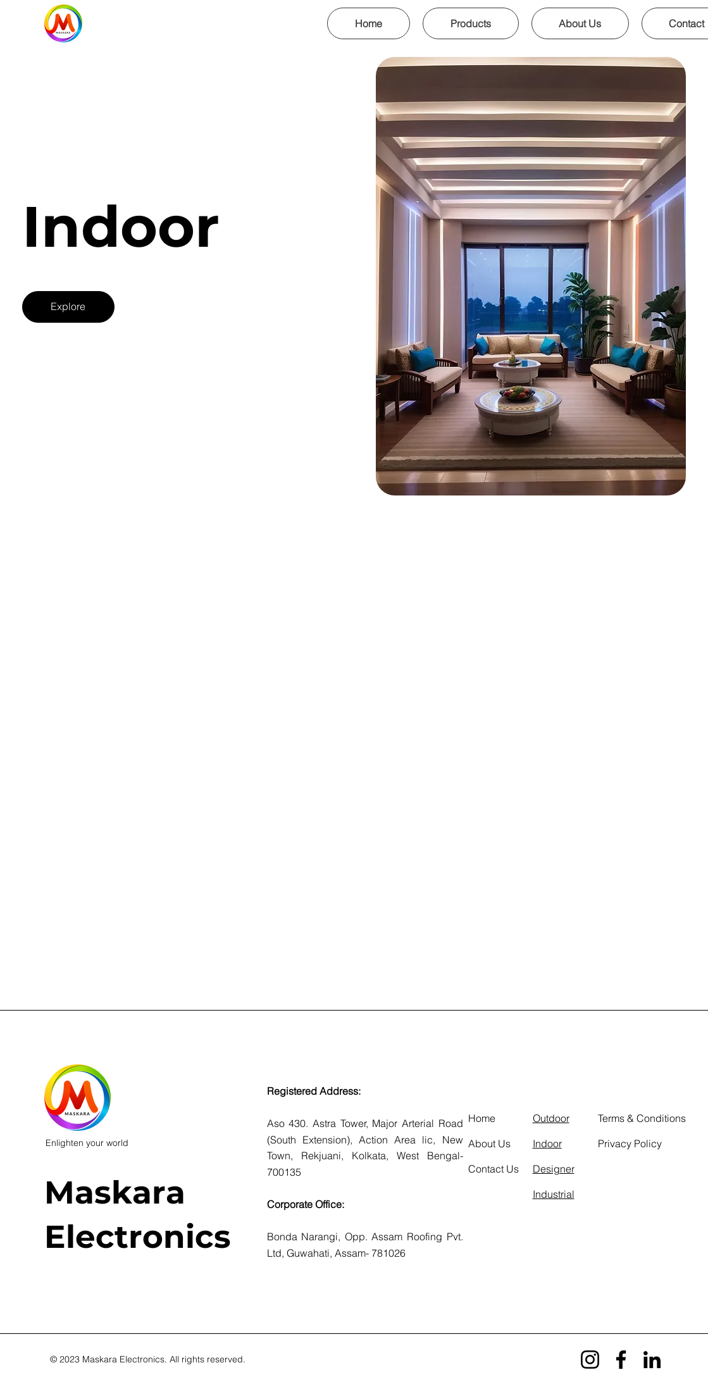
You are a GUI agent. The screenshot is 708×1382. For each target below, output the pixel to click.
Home (481, 1118)
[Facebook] (621, 1359)
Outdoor (551, 1118)
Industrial (553, 1194)
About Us (489, 1143)
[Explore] (68, 307)
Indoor (547, 1143)
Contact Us (493, 1168)
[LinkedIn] (652, 1359)
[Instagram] (590, 1359)
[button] (471, 23)
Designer (553, 1168)
